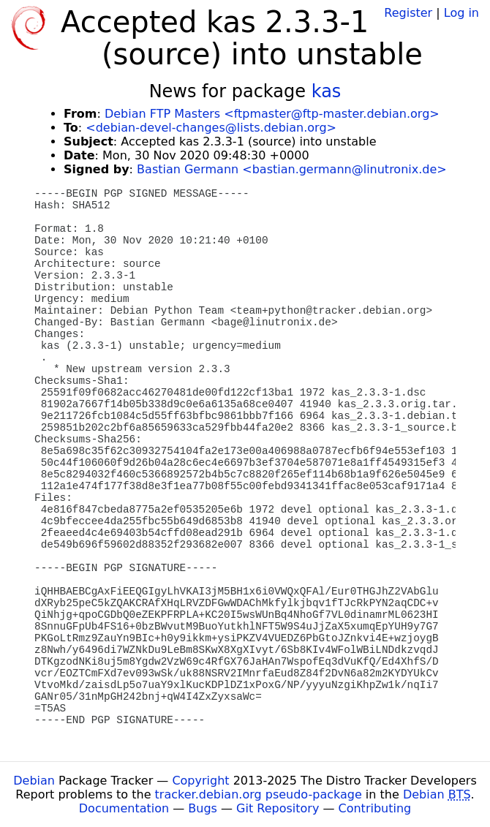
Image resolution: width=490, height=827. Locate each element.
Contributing (375, 808)
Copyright (200, 781)
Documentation (124, 808)
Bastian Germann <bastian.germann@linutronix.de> (292, 169)
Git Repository (277, 808)
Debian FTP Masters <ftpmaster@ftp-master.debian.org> (272, 114)
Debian (34, 781)
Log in (461, 13)
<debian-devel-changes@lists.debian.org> (211, 128)
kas (327, 91)
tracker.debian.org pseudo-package (258, 794)
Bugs (202, 808)
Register (408, 13)
